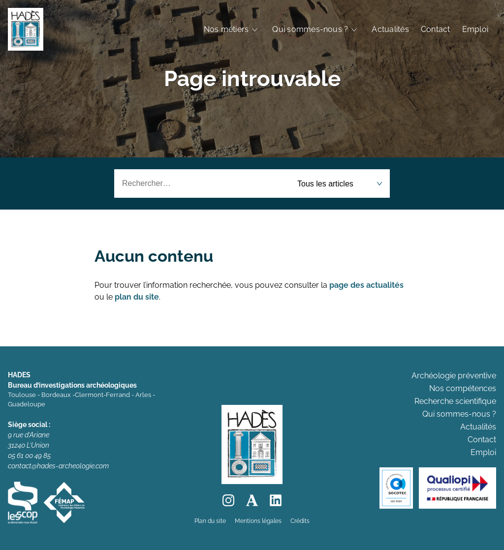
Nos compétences (462, 388)
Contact (435, 29)
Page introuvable (252, 78)
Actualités (390, 29)
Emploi (475, 29)
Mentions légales (258, 521)
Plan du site (210, 521)
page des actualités (366, 285)
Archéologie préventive (453, 375)
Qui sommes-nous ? (310, 29)
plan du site (137, 297)
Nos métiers (226, 29)
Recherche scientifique (455, 401)
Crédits (300, 521)
